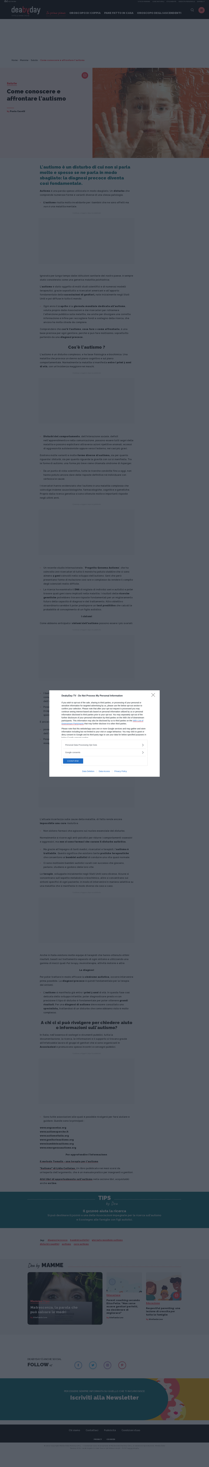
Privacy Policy (120, 771)
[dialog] (104, 733)
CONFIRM (76, 761)
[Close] (154, 695)
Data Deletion (88, 771)
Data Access (104, 771)
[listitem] (104, 744)
